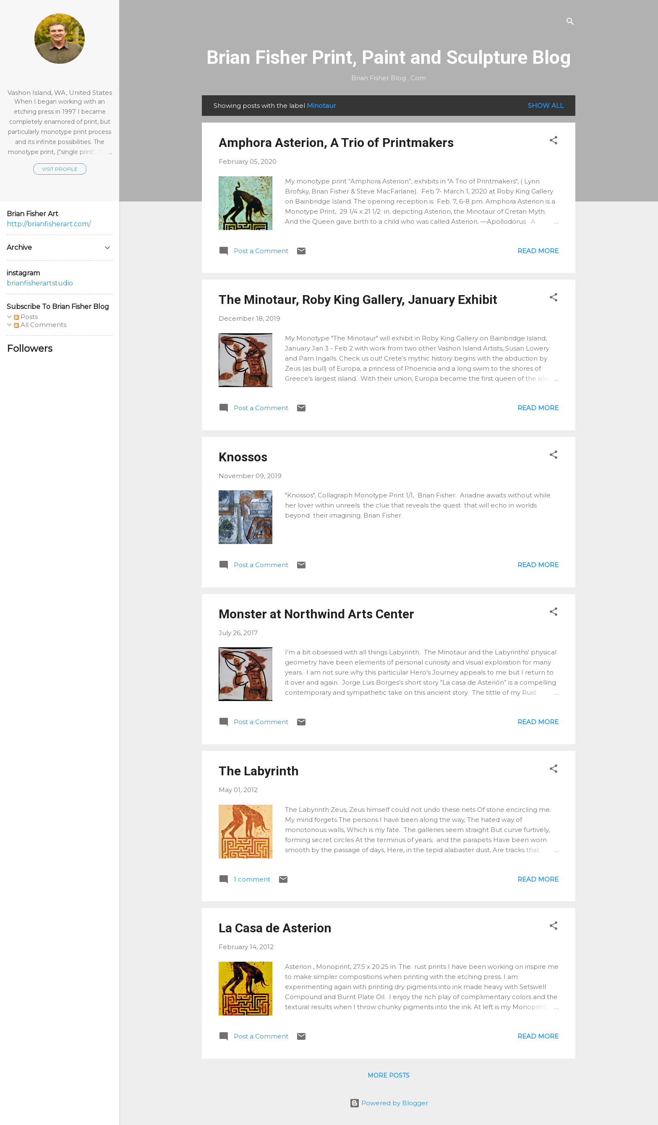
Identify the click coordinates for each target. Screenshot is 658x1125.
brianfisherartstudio (40, 283)
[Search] (570, 23)
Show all (546, 106)
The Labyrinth (259, 771)
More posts (389, 1075)
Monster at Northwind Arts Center (316, 614)
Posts (26, 317)
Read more (538, 251)
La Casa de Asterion (275, 928)
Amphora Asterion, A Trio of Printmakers (336, 142)
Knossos (243, 457)
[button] (553, 141)
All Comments (40, 325)
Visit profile (60, 169)
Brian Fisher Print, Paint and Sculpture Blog (388, 57)
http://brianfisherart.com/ (49, 224)
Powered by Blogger (389, 1103)
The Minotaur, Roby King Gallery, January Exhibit (358, 299)
